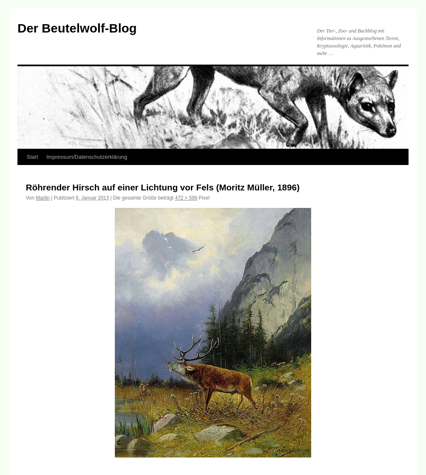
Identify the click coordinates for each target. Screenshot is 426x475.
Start (32, 157)
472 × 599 (186, 198)
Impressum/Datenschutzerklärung (86, 157)
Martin (43, 198)
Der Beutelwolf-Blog (77, 28)
